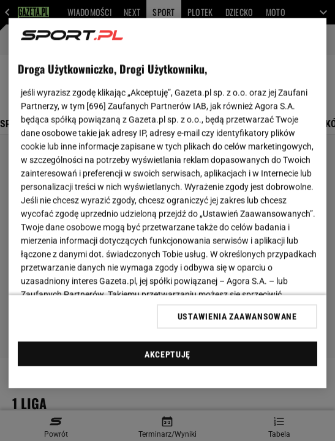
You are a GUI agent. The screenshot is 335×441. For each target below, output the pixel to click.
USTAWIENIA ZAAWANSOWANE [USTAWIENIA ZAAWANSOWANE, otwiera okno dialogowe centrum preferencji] (237, 316)
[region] (168, 203)
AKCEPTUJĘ (167, 354)
